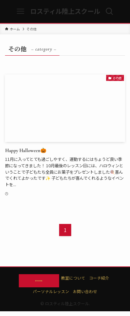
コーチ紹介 (110, 278)
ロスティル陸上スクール (65, 11)
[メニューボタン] (20, 11)
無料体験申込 (39, 283)
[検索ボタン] (109, 11)
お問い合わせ (85, 295)
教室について (84, 278)
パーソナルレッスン (51, 295)
